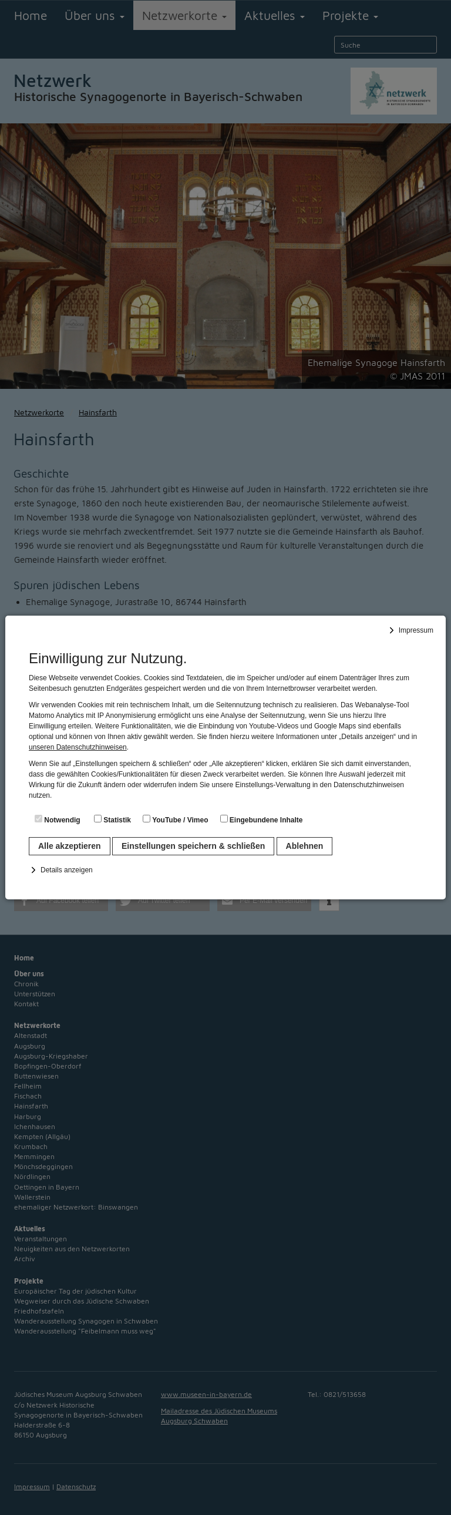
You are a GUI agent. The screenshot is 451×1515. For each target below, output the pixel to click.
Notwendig (57, 819)
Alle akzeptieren (69, 846)
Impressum (416, 630)
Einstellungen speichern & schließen (193, 846)
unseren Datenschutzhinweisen (78, 747)
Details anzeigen (67, 870)
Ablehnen (305, 846)
